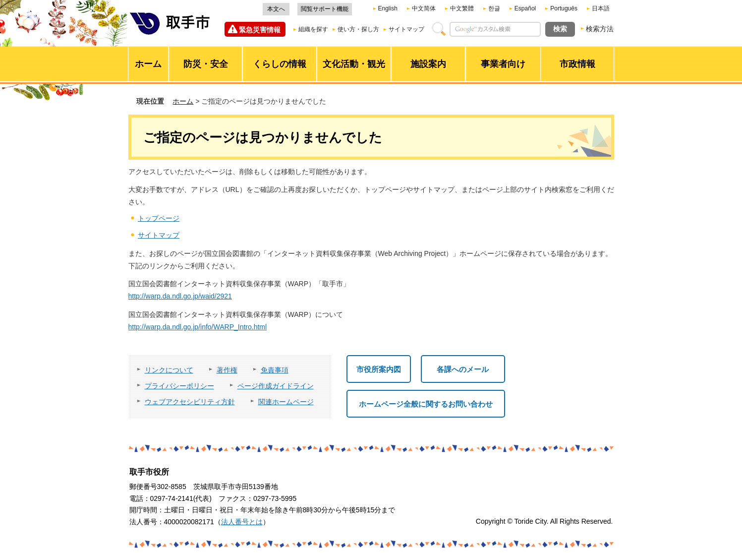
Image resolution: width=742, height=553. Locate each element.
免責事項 (274, 370)
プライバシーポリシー (179, 386)
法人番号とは (242, 522)
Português (563, 8)
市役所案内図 (378, 369)
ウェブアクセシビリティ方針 (190, 402)
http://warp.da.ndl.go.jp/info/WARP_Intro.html (197, 327)
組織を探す (313, 29)
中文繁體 (462, 8)
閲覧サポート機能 (324, 8)
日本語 (601, 8)
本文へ (276, 8)
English (388, 8)
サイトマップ (406, 29)
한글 (494, 8)
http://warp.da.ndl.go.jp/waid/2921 (180, 296)
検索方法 (600, 29)
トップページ (158, 218)
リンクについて (169, 370)
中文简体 (424, 8)
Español (525, 8)
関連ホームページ (286, 402)
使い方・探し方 (358, 29)
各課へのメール (463, 369)
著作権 (227, 370)
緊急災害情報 (260, 30)
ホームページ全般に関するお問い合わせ (426, 404)
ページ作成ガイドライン (275, 386)
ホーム (182, 101)
